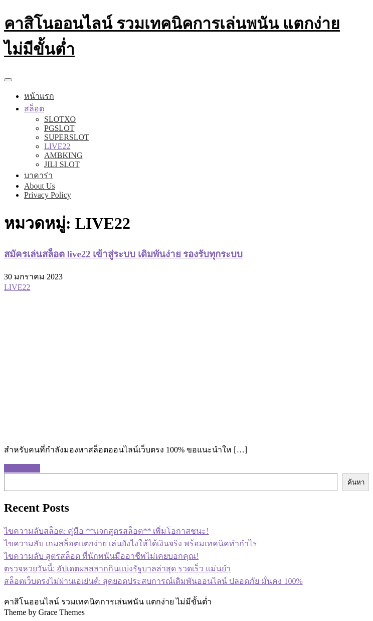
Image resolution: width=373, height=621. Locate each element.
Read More (22, 468)
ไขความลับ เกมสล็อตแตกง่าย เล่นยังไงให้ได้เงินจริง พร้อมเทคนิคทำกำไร (130, 543)
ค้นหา (355, 482)
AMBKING (63, 155)
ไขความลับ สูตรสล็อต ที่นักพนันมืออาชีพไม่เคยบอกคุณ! (101, 556)
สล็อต (34, 108)
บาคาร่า (38, 175)
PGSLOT (59, 128)
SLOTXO (60, 119)
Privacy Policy (47, 195)
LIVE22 (57, 146)
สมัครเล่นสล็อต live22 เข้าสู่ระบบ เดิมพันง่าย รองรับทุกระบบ (123, 254)
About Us (39, 186)
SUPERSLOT (66, 137)
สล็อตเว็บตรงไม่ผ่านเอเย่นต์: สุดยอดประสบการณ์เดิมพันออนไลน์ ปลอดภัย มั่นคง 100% (153, 581)
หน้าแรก (39, 96)
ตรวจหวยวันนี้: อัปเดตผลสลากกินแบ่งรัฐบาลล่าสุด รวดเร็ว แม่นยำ (117, 568)
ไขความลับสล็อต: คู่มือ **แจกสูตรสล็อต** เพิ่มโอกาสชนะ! (106, 531)
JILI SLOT (62, 164)
